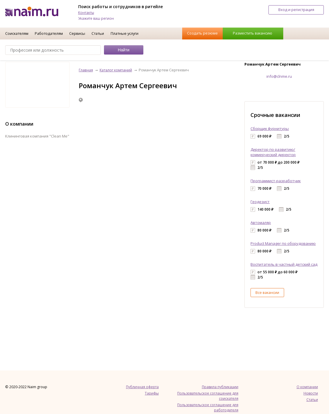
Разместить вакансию (252, 33)
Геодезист (260, 201)
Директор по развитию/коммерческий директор (273, 152)
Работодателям (49, 33)
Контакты (86, 12)
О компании (307, 386)
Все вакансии (267, 292)
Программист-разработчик (276, 180)
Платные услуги (124, 33)
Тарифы (152, 393)
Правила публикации (220, 386)
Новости (311, 393)
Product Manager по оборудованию (283, 243)
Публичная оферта (142, 386)
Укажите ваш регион (96, 18)
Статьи (98, 33)
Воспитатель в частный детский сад (284, 264)
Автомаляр (261, 222)
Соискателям (16, 33)
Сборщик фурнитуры (270, 128)
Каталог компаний (116, 70)
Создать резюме (202, 33)
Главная (86, 70)
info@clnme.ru (279, 76)
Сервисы (77, 33)
